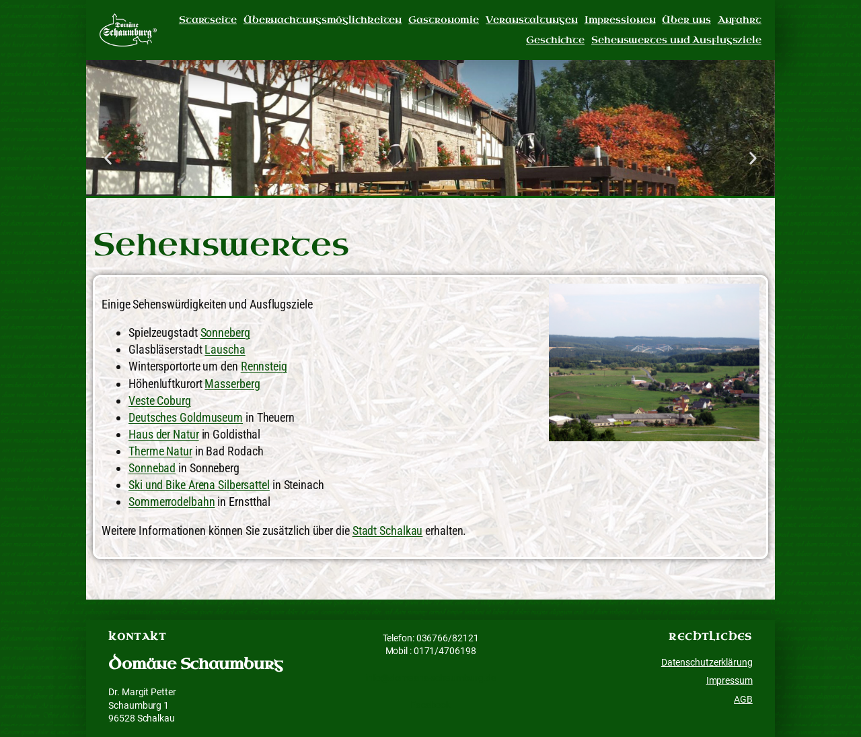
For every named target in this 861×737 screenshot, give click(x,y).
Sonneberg (225, 332)
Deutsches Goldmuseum (185, 417)
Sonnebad (152, 468)
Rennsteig (264, 366)
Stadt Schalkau (387, 530)
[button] (108, 158)
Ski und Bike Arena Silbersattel (199, 485)
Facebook (430, 704)
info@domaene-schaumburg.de (430, 677)
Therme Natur (160, 451)
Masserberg (232, 384)
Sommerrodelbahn (171, 501)
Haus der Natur (163, 434)
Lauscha (224, 349)
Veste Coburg (159, 400)
